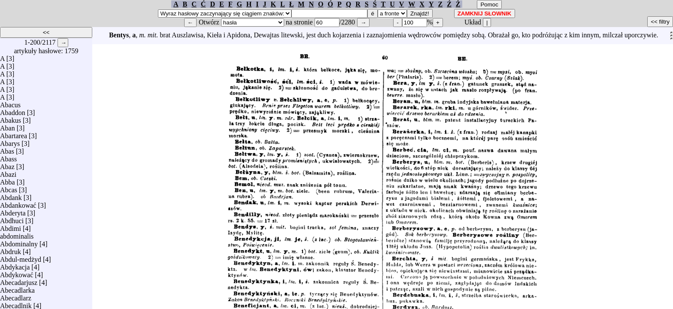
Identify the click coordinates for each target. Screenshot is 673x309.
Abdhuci (12, 218)
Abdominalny (19, 241)
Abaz (7, 164)
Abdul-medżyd (20, 257)
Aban (7, 126)
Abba (7, 180)
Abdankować (18, 203)
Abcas (8, 187)
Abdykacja (15, 265)
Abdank (11, 195)
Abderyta (13, 211)
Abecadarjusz (18, 280)
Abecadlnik (16, 303)
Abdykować (16, 272)
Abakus (10, 118)
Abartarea (13, 133)
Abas (7, 149)
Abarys (10, 141)
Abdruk (10, 249)
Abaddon (12, 110)
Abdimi (10, 226)
